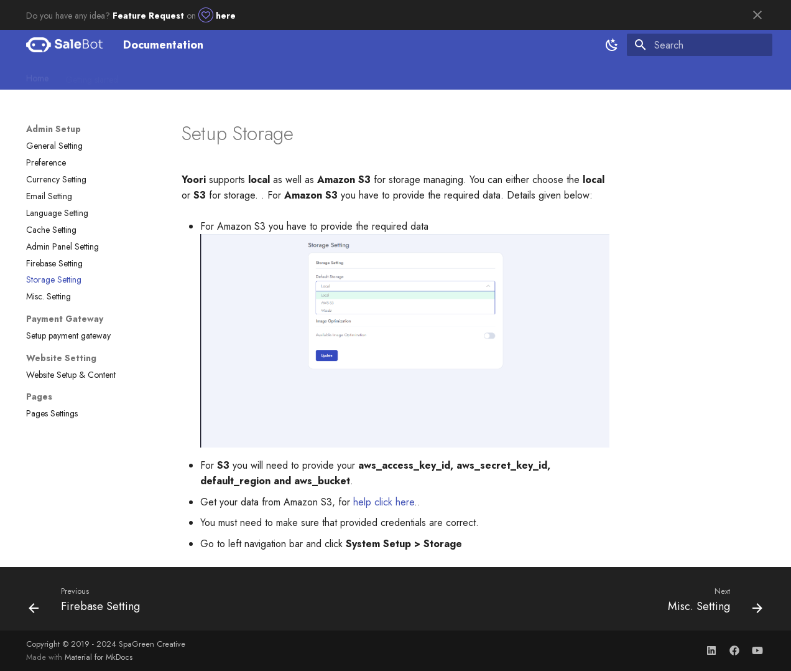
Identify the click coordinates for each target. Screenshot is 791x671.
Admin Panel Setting (62, 246)
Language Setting (57, 212)
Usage (268, 75)
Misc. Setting (48, 296)
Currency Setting (56, 179)
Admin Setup (158, 75)
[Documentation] (64, 44)
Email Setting (49, 196)
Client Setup (219, 75)
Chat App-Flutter (361, 75)
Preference (46, 162)
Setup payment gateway (68, 335)
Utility (306, 75)
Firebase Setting (54, 263)
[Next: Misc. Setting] (711, 602)
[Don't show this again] (757, 14)
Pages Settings (52, 413)
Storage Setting (53, 279)
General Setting (54, 145)
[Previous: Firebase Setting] (88, 602)
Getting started (91, 75)
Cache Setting (51, 229)
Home (37, 75)
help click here (383, 502)
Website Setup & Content (71, 374)
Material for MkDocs (98, 657)
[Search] (699, 45)
